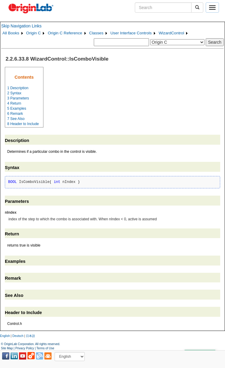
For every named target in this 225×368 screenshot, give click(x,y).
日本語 (30, 336)
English (5, 336)
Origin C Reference (65, 33)
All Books (10, 33)
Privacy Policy (24, 348)
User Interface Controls (131, 33)
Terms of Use (45, 348)
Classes (96, 33)
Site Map (7, 348)
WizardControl (171, 33)
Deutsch (18, 336)
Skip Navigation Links (21, 26)
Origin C (33, 33)
